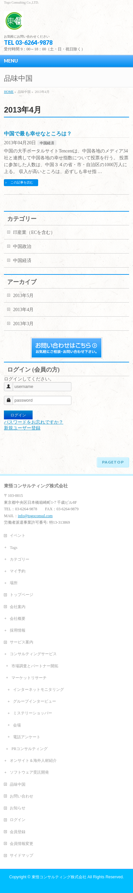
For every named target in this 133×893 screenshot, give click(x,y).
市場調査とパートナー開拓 (34, 666)
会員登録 (17, 832)
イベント (17, 535)
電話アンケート (26, 737)
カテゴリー (19, 559)
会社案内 (17, 606)
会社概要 (17, 618)
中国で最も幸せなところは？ (38, 133)
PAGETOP (113, 462)
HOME (8, 92)
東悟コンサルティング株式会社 (59, 877)
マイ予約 (17, 571)
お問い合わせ (21, 796)
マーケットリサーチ (29, 677)
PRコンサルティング (29, 748)
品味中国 (17, 784)
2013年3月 (23, 323)
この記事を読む (21, 182)
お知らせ (17, 808)
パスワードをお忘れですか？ (33, 422)
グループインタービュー (34, 701)
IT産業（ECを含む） (34, 232)
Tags (13, 547)
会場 (17, 725)
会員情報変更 (21, 843)
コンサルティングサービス (33, 654)
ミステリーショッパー (32, 713)
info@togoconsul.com (35, 516)
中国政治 (22, 246)
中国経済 (47, 143)
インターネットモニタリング (38, 689)
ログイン (17, 819)
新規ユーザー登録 (22, 428)
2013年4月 (23, 309)
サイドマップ (21, 855)
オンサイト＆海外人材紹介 (33, 760)
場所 (14, 583)
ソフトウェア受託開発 (29, 772)
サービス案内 (21, 642)
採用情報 (17, 630)
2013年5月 (23, 295)
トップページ (21, 594)
